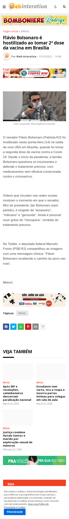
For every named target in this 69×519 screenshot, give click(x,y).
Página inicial (10, 31)
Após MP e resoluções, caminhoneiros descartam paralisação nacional (17, 393)
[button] (4, 7)
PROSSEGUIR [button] (15, 512)
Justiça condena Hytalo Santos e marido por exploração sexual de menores (17, 438)
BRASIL (25, 31)
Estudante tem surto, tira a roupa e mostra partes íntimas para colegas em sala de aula (50, 393)
